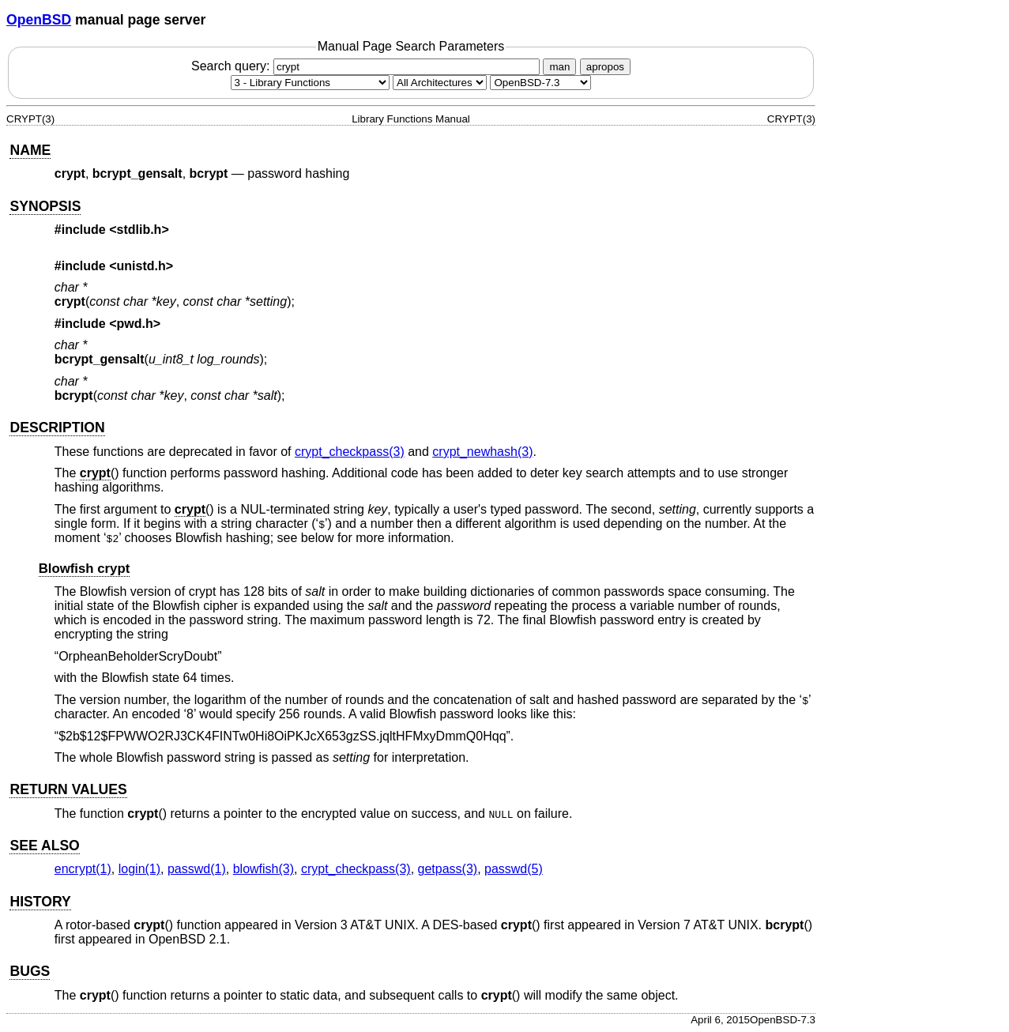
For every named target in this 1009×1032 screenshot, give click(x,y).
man (559, 67)
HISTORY (39, 902)
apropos (605, 67)
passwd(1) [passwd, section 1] (197, 869)
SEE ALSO (44, 845)
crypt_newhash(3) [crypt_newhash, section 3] (482, 451)
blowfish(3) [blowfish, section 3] (263, 869)
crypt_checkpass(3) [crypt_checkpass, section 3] (350, 451)
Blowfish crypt (84, 568)
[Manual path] (540, 82)
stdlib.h (139, 229)
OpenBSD (38, 20)
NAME (30, 150)
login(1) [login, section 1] (139, 869)
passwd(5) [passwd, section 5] (513, 869)
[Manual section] (310, 82)
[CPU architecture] (440, 82)
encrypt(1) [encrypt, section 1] (83, 869)
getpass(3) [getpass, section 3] (448, 869)
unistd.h (141, 266)
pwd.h (135, 323)
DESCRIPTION (56, 427)
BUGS (29, 971)
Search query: (367, 66)
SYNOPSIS (45, 206)
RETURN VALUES (67, 789)
